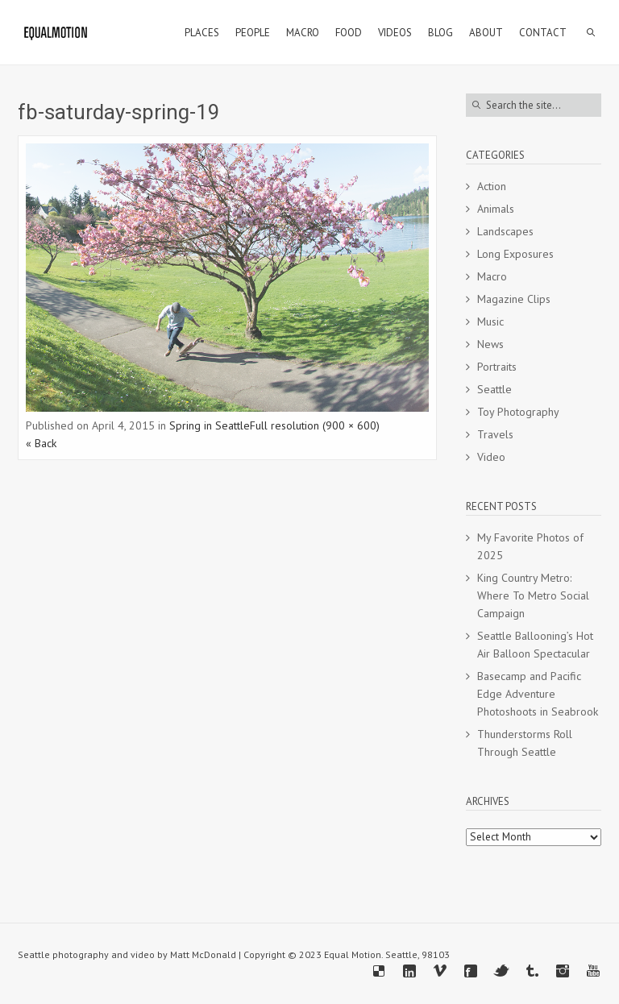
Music (490, 321)
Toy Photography (518, 412)
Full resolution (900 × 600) (315, 425)
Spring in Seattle (209, 425)
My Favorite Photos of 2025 (530, 546)
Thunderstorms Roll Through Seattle (524, 743)
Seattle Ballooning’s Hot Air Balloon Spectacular (535, 645)
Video (491, 457)
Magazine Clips (513, 299)
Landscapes (505, 231)
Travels (495, 434)
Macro (492, 276)
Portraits (497, 366)
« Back (41, 443)
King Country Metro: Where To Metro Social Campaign (533, 595)
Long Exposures (515, 254)
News (490, 344)
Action (491, 186)
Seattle (494, 389)
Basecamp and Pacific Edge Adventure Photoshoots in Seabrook (537, 694)
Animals (495, 208)
